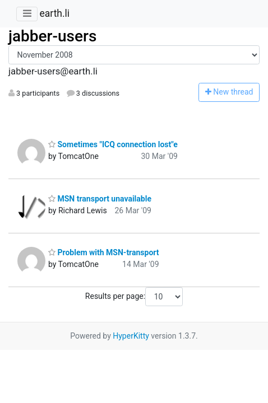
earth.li (54, 13)
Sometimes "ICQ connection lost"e (113, 144)
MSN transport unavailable (99, 198)
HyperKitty (131, 335)
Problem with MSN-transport (103, 252)
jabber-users (52, 36)
